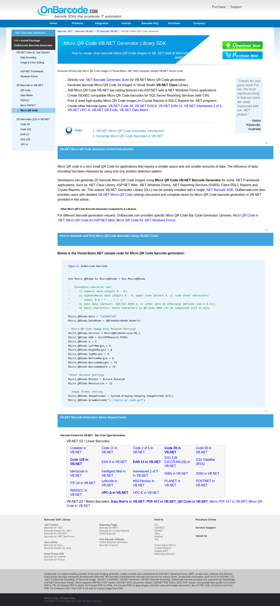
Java (157, 533)
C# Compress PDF (60, 588)
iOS (157, 539)
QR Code (26, 90)
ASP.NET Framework (32, 71)
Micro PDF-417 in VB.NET (228, 501)
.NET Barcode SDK (219, 190)
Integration (101, 23)
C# (156, 525)
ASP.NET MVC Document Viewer (134, 582)
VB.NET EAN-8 (146, 106)
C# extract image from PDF (108, 588)
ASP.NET (160, 527)
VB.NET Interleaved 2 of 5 (202, 106)
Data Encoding (28, 57)
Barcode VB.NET (84, 31)
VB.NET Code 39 (120, 106)
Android (159, 536)
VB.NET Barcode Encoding (155, 579)
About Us (201, 535)
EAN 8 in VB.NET (114, 462)
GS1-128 (25, 139)
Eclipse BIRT (161, 551)
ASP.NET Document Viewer (59, 582)
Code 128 (26, 129)
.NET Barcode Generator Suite (107, 79)
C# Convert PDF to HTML (99, 585)
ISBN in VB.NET (176, 473)
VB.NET (159, 530)
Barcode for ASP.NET (55, 533)
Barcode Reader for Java (57, 548)
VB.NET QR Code (105, 110)
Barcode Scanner (108, 545)
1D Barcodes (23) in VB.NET (33, 119)
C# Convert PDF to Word (70, 585)
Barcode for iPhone (54, 559)
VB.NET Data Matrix (134, 110)
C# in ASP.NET (221, 576)
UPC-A (24, 144)
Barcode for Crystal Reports (114, 530)
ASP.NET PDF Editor (164, 582)
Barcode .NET (65, 31)
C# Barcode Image (86, 579)
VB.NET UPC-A (79, 110)
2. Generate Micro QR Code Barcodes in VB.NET (128, 136)
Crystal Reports (163, 548)
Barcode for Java (53, 545)
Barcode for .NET (53, 527)
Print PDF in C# (79, 588)
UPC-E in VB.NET (146, 492)
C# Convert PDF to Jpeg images (131, 585)
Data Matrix (27, 95)
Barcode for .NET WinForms (59, 536)
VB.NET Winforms (129, 579)
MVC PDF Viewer (186, 582)
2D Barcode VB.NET (107, 31)
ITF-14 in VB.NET (83, 483)
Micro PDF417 (28, 105)
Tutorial (126, 23)
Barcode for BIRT (108, 527)
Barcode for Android (55, 556)
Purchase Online (206, 519)
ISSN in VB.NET (207, 473)
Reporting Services (165, 553)
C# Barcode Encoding (62, 579)
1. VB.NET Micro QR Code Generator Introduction (128, 131)
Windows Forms (29, 76)
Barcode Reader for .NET (57, 530)
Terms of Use (51, 598)
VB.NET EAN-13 (170, 106)
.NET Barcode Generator (30, 32)
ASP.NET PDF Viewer (103, 582)
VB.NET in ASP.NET (108, 579)
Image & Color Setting (32, 62)
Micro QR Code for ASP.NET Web (90, 220)
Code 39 (25, 124)
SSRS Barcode (107, 533)
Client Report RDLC (165, 545)
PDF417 (25, 100)
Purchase (219, 7)
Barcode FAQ (150, 23)
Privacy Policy (67, 598)
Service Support (206, 527)
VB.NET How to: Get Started (33, 52)
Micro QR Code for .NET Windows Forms (145, 220)
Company (199, 23)
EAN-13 (25, 134)
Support (236, 7)
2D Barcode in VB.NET (30, 85)
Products (77, 23)
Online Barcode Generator (113, 542)
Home (53, 23)
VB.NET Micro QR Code (115, 194)
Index (79, 130)
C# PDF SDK (203, 585)
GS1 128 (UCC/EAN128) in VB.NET (177, 462)
